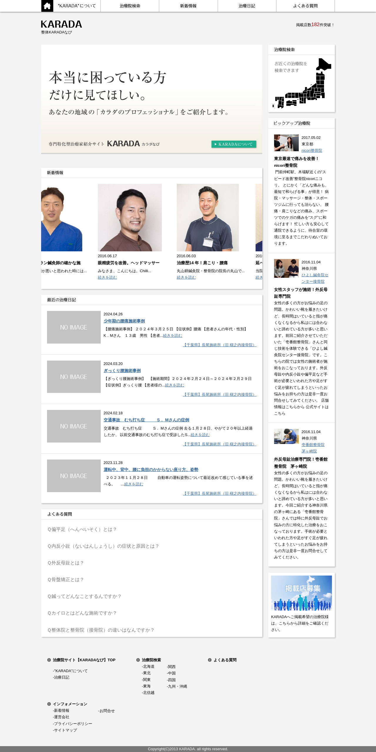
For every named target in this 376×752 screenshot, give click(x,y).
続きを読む (108, 277)
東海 (147, 686)
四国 (172, 680)
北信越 (149, 692)
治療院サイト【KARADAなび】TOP (84, 660)
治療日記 (61, 677)
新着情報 (61, 710)
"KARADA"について (71, 671)
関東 (147, 679)
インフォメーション (70, 704)
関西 (172, 666)
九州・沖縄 (177, 686)
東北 (147, 673)
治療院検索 (151, 660)
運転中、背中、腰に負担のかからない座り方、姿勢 (151, 469)
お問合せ (107, 711)
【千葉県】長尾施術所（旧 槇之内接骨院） (219, 345)
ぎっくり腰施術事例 (122, 370)
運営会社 (61, 717)
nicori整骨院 (312, 150)
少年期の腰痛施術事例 (124, 321)
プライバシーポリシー (73, 723)
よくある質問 (225, 660)
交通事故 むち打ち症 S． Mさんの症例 (146, 420)
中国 (172, 673)
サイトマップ (65, 730)
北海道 (149, 666)
